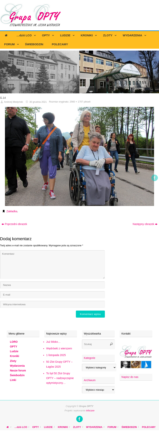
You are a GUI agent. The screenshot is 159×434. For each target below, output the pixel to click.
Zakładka (11, 211)
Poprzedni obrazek (14, 224)
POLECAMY (149, 427)
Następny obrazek (145, 224)
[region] (79, 72)
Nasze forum (18, 370)
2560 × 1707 (76, 101)
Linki (13, 380)
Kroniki (14, 356)
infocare (90, 410)
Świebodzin (17, 375)
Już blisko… (53, 341)
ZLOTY (77, 427)
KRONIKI (63, 427)
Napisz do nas (129, 376)
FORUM (112, 427)
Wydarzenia (17, 365)
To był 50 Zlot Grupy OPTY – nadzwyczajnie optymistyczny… (60, 378)
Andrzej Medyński (13, 102)
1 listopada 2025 (56, 355)
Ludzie (14, 351)
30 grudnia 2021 (38, 102)
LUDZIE (48, 427)
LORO (14, 341)
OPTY (13, 346)
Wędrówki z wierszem (59, 348)
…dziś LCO (20, 427)
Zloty (13, 360)
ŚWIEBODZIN (129, 427)
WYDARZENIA (94, 427)
